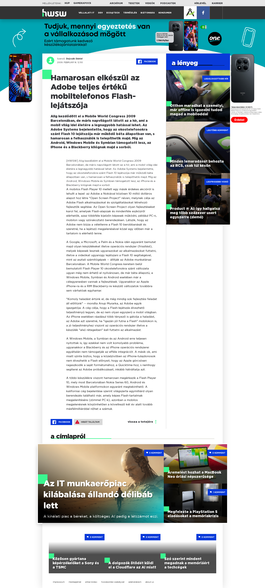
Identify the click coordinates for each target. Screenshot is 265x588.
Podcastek (168, 3)
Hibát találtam (87, 422)
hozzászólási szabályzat (112, 582)
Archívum (116, 3)
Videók (150, 3)
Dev (100, 13)
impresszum (59, 582)
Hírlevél (200, 3)
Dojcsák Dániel (74, 58)
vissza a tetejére (140, 421)
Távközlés (130, 13)
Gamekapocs (82, 3)
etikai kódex (91, 582)
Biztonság (148, 13)
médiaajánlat (75, 582)
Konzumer (165, 13)
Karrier (217, 3)
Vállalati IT (86, 13)
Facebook (147, 61)
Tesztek (134, 3)
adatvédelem (134, 582)
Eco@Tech (113, 13)
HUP (67, 3)
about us (149, 582)
